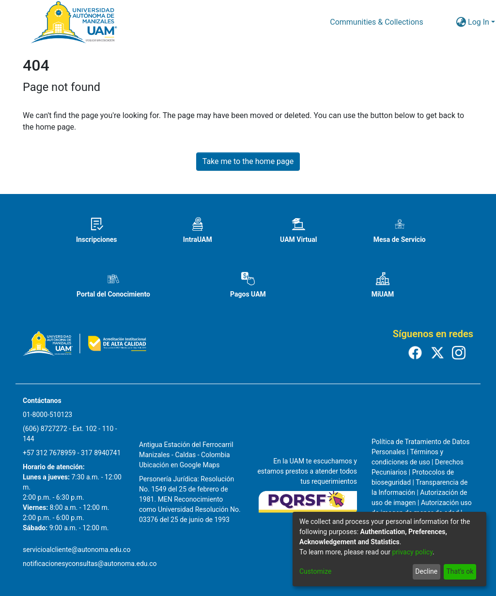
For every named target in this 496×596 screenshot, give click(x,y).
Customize (315, 571)
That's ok (459, 571)
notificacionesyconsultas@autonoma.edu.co (90, 563)
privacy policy (412, 552)
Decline (426, 571)
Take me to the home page (248, 161)
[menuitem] (461, 22)
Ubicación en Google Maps (179, 465)
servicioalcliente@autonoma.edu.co (76, 549)
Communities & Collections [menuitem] (376, 22)
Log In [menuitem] (478, 22)
